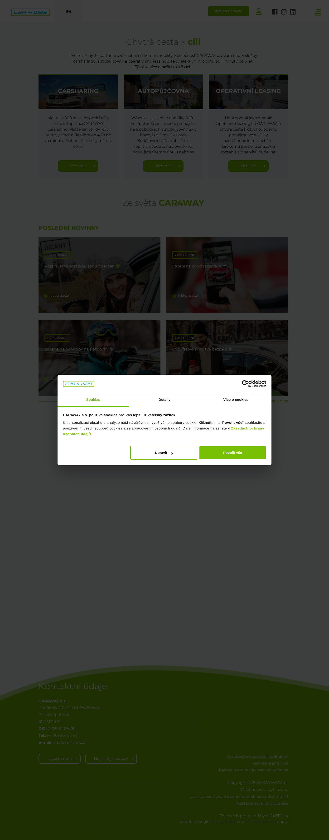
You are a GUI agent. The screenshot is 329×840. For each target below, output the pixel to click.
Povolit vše (232, 453)
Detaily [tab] (164, 399)
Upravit (164, 453)
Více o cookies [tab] (235, 399)
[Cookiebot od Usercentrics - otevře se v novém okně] (245, 384)
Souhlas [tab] (93, 399)
